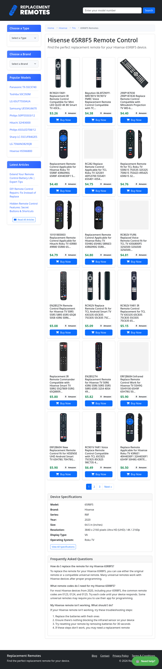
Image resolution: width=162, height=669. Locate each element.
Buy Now (63, 120)
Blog (94, 655)
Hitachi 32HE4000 (20, 122)
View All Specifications (63, 546)
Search (149, 10)
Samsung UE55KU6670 (23, 108)
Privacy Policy (121, 655)
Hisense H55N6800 (21, 151)
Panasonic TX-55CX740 (23, 87)
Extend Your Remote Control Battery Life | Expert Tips (22, 178)
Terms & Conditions (143, 655)
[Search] (112, 10)
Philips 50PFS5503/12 (22, 115)
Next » (108, 486)
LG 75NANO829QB (21, 144)
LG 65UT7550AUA (20, 101)
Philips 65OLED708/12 (23, 129)
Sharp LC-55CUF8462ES (23, 137)
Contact (104, 655)
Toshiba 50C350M (20, 94)
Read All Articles (24, 219)
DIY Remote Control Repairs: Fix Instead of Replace (23, 192)
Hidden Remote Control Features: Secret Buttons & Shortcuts (24, 207)
